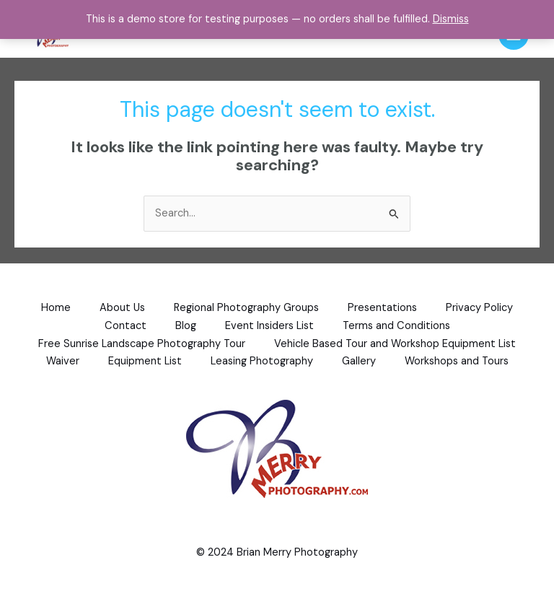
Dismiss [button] (451, 19)
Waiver (62, 361)
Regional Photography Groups (246, 308)
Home (56, 308)
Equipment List (145, 361)
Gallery (359, 361)
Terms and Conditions (396, 326)
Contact (125, 326)
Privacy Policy (479, 308)
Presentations (382, 308)
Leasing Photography (262, 361)
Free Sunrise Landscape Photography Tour (141, 344)
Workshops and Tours (457, 361)
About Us (122, 308)
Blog (185, 326)
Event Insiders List (269, 326)
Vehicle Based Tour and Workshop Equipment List (395, 344)
